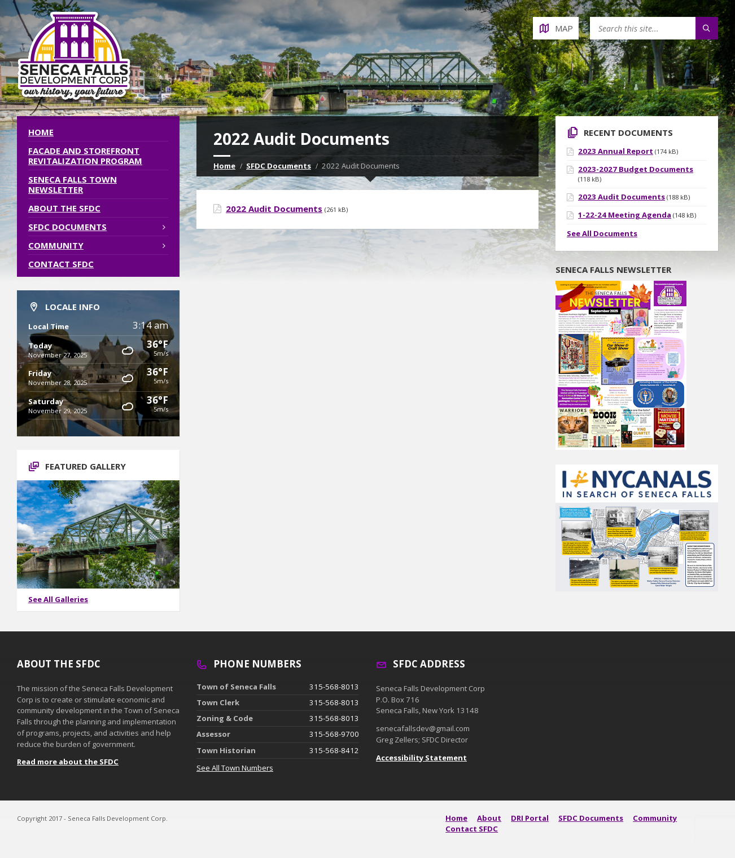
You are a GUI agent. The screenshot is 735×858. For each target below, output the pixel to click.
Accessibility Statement (421, 758)
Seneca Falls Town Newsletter (72, 184)
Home (224, 166)
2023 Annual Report (615, 151)
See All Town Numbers (234, 768)
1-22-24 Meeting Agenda (624, 215)
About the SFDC (64, 208)
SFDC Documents (278, 166)
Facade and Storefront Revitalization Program (85, 155)
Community (56, 245)
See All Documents (602, 233)
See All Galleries (58, 599)
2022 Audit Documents (274, 209)
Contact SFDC (61, 263)
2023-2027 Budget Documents (635, 169)
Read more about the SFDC (68, 762)
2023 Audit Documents (621, 197)
